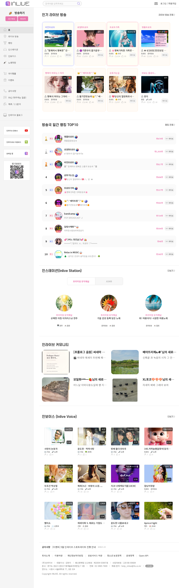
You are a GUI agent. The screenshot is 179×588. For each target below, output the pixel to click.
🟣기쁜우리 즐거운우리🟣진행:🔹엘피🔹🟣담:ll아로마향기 (90, 50)
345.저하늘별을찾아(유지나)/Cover (158, 448)
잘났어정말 (149, 485)
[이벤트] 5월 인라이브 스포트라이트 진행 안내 (74, 547)
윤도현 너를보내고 (119, 523)
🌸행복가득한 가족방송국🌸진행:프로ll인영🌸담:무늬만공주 (122, 50)
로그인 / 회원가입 (168, 3)
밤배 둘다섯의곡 (118, 448)
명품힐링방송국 (70, 140)
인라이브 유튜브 (17, 130)
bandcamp (69, 213)
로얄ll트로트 (82, 27)
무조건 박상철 (50, 485)
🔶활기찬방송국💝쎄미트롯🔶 (77, 205)
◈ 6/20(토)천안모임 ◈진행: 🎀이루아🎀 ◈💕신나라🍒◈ (154, 50)
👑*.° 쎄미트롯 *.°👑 (86, 72)
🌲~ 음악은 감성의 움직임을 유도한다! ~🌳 (82, 256)
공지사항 (46, 547)
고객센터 (149, 566)
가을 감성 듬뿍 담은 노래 (108, 318)
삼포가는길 (114, 72)
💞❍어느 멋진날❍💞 (73, 239)
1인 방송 (11, 18)
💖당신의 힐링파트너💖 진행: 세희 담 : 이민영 (122, 96)
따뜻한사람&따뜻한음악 (74, 230)
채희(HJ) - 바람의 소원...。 (91, 485)
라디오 (68, 55)
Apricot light (150, 523)
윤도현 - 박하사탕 (86, 448)
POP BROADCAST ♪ (73, 217)
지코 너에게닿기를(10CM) (123, 485)
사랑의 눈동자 (50, 448)
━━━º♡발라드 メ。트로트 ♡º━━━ (80, 243)
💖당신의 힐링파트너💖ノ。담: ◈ (78, 179)
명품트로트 (147, 27)
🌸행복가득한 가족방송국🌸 (76, 192)
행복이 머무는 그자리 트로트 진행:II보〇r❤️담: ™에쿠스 (57, 96)
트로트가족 (114, 27)
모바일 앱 (17, 153)
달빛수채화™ (70, 226)
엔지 (144, 96)
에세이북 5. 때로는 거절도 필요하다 (92, 523)
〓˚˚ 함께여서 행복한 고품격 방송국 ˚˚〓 (80, 166)
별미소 (47, 523)
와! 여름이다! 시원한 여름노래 (153, 318)
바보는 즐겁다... (149, 72)
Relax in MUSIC (71, 252)
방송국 (23, 18)
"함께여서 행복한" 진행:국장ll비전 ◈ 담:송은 (57, 50)
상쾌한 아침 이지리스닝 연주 (64, 318)
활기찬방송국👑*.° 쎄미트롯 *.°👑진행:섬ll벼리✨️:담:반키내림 (90, 96)
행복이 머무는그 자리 (54, 72)
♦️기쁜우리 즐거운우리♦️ (73, 153)
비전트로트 (50, 27)
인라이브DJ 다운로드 (17, 142)
